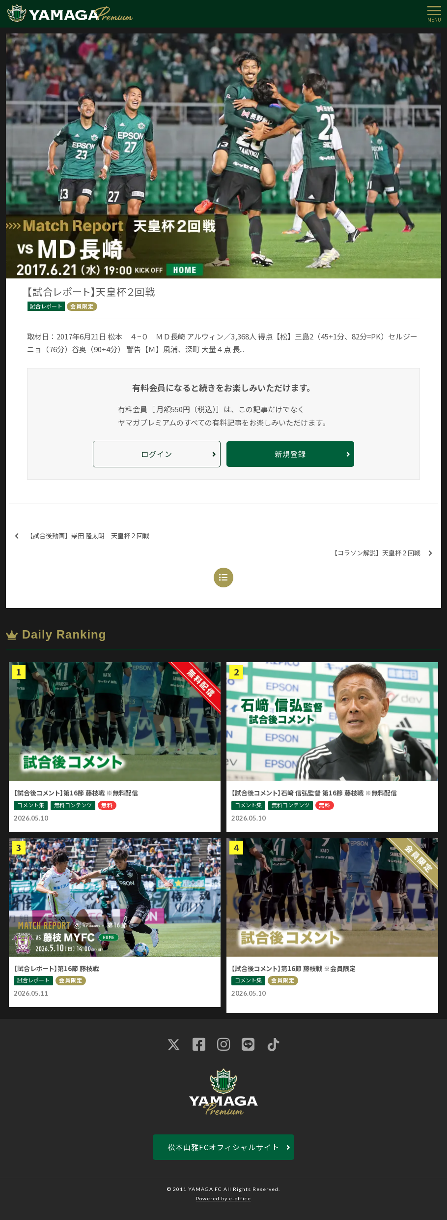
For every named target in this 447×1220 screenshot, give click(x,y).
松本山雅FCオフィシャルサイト (223, 1147)
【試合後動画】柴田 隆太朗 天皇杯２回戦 (82, 536)
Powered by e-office (223, 1198)
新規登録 (290, 454)
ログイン (156, 454)
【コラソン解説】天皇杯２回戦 (381, 553)
